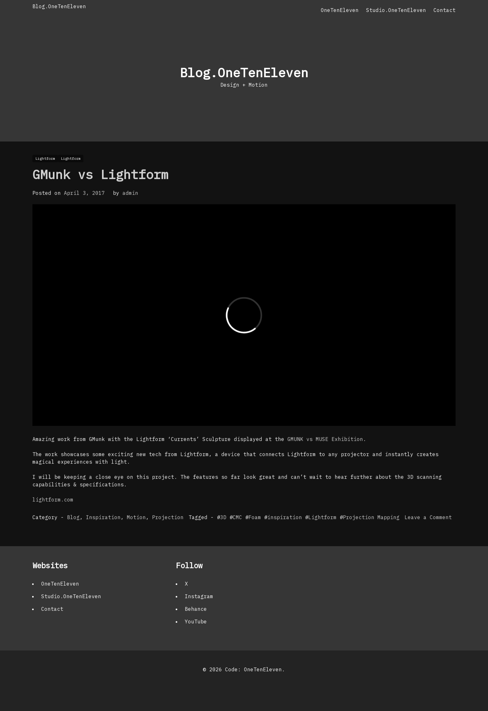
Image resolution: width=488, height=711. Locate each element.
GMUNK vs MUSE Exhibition (325, 451)
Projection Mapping (371, 529)
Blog (73, 529)
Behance (196, 609)
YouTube (196, 621)
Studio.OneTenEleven (396, 10)
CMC (237, 529)
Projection (168, 529)
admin (130, 205)
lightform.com (52, 511)
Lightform (322, 529)
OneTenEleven (340, 10)
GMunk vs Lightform (100, 186)
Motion (136, 529)
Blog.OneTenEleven (59, 6)
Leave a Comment (428, 529)
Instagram (199, 596)
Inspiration (103, 529)
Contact (445, 10)
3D (223, 529)
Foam (254, 529)
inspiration (284, 529)
